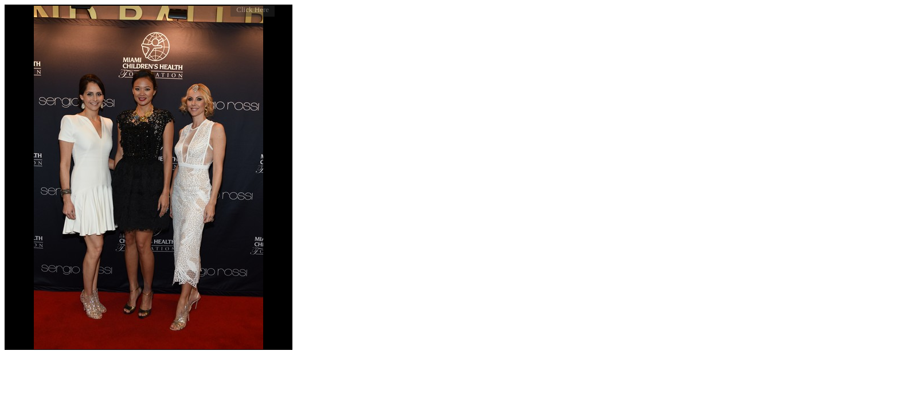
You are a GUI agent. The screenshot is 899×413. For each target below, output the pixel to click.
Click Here (252, 9)
